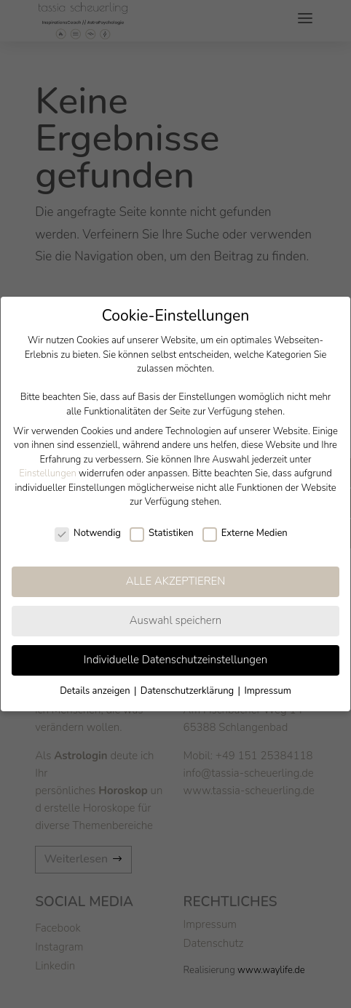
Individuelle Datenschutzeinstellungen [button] (175, 659)
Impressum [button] (267, 690)
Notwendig (88, 533)
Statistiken (162, 533)
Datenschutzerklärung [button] (189, 690)
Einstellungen (47, 473)
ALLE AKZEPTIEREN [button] (176, 581)
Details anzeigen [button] (96, 690)
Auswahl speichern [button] (176, 620)
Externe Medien (245, 533)
